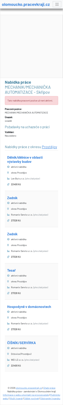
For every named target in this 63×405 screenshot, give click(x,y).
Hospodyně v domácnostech (29, 306)
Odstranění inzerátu (50, 398)
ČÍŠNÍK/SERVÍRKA (21, 343)
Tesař (11, 270)
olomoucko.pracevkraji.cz (26, 4)
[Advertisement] (31, 46)
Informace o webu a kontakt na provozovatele (26, 394)
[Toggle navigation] (57, 4)
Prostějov (49, 146)
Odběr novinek (31, 398)
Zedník (12, 198)
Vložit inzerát (16, 398)
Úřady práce (49, 387)
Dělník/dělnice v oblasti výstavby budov (25, 159)
